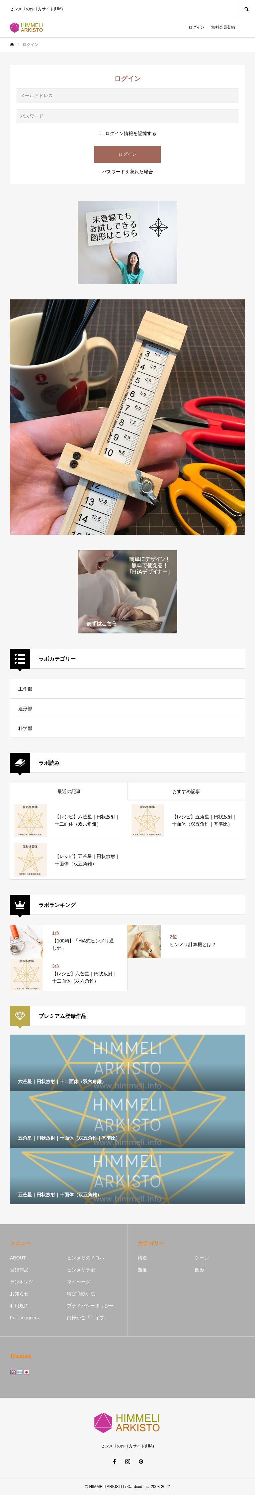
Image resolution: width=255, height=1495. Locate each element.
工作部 (25, 689)
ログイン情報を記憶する (128, 133)
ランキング (21, 1281)
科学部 (25, 728)
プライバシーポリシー (90, 1305)
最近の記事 (69, 791)
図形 (199, 1269)
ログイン (197, 27)
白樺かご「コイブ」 (88, 1317)
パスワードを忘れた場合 (127, 171)
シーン (202, 1257)
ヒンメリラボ (81, 1269)
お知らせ (19, 1293)
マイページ (78, 1281)
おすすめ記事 (186, 791)
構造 (142, 1257)
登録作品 (19, 1269)
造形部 (25, 708)
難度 (142, 1269)
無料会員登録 (223, 27)
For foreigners (24, 1317)
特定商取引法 (81, 1293)
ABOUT (18, 1257)
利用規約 (19, 1305)
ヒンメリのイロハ (85, 1257)
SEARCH (246, 8)
